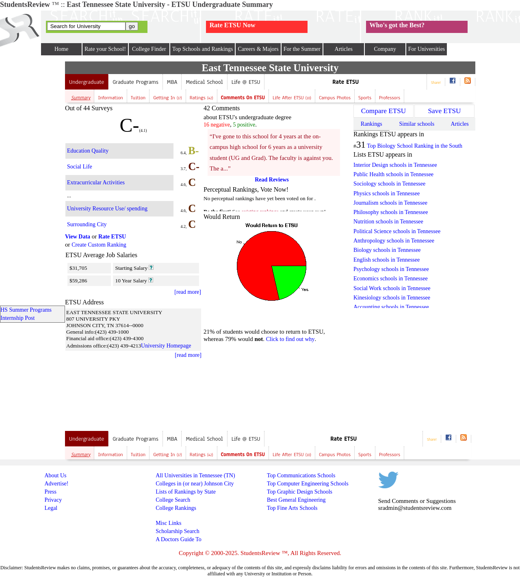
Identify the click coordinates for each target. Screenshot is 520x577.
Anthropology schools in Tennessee (393, 241)
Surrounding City (87, 224)
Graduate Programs (135, 82)
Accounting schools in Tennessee (391, 307)
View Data (77, 237)
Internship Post (17, 318)
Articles (344, 49)
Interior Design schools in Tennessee (395, 165)
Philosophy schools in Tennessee (390, 212)
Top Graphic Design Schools (299, 492)
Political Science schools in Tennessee (396, 231)
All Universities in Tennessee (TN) (195, 475)
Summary (80, 97)
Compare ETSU (383, 111)
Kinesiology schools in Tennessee (391, 298)
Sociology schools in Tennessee (389, 184)
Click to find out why (290, 339)
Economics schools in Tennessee (390, 278)
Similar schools (416, 124)
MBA (172, 82)
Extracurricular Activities (96, 182)
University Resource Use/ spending (107, 208)
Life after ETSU (292, 97)
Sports (364, 97)
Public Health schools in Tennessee (393, 174)
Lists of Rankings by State (186, 492)
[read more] (187, 292)
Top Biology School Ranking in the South (414, 146)
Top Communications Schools (301, 475)
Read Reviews (272, 180)
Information (110, 97)
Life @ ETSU (246, 82)
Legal (50, 508)
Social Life (79, 167)
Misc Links (168, 523)
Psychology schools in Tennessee (391, 269)
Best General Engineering (296, 500)
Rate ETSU (345, 82)
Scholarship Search (177, 531)
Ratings (201, 97)
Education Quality (87, 151)
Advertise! (56, 484)
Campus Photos (335, 97)
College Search (173, 500)
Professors (389, 97)
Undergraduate (86, 82)
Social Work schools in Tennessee (391, 288)
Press (50, 492)
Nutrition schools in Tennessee (388, 222)
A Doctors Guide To (179, 539)
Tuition (138, 97)
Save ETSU (444, 111)
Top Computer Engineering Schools (308, 484)
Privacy (53, 500)
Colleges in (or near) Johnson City (195, 484)
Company (385, 49)
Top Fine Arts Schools (292, 508)
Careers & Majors (258, 49)
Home (61, 49)
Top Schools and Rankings (202, 49)
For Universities (426, 49)
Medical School (204, 82)
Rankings (371, 124)
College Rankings (176, 508)
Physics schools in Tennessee (386, 193)
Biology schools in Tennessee (387, 250)
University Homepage (166, 346)
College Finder (149, 49)
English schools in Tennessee (386, 260)
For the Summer (302, 49)
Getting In (167, 97)
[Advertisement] (32, 183)
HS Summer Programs (26, 310)
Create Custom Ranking (99, 245)
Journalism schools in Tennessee (390, 203)
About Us (55, 475)
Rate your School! (105, 49)
